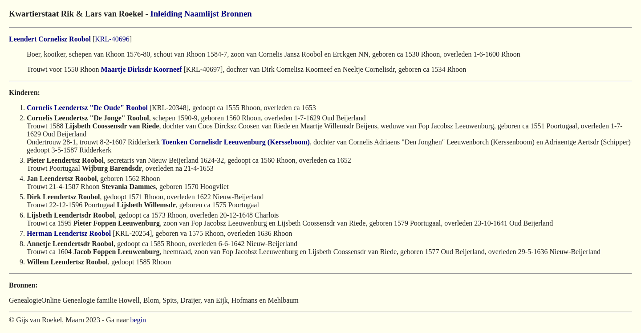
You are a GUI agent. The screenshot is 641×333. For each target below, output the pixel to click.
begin (138, 320)
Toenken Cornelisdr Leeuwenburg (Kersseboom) (236, 142)
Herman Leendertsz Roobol (69, 233)
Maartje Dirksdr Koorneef (141, 69)
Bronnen (236, 13)
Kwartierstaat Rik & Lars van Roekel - (79, 13)
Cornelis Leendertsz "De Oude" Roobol (87, 107)
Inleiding (166, 13)
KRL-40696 (112, 39)
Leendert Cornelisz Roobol (50, 39)
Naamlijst (201, 13)
